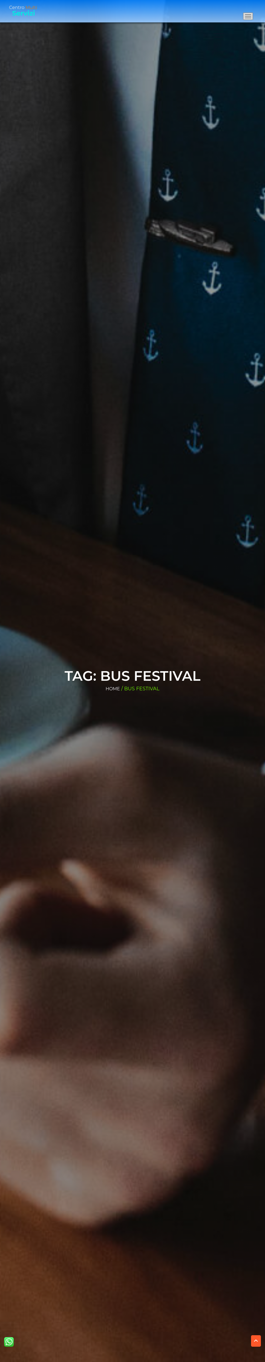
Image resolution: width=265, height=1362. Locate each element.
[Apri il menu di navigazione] (248, 16)
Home (113, 688)
